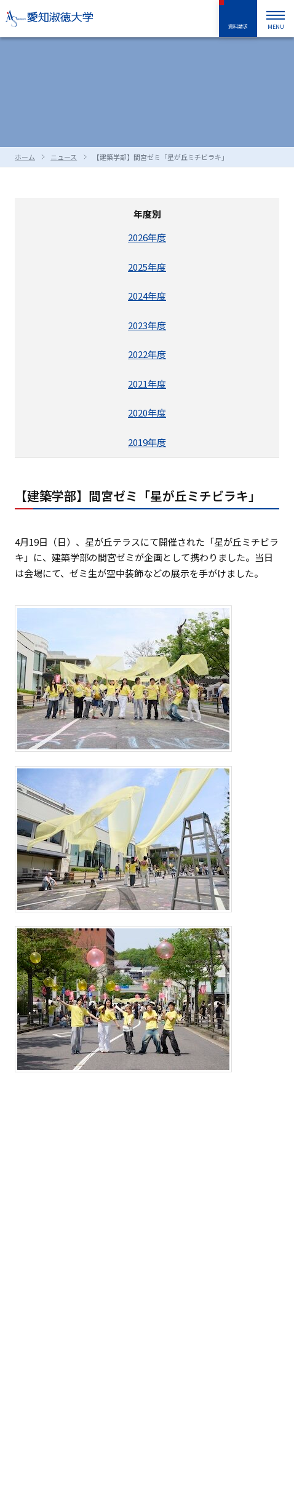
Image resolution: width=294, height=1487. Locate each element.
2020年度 (147, 412)
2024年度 (147, 295)
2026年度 (147, 237)
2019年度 (147, 442)
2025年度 (147, 266)
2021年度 (147, 383)
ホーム (25, 157)
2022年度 (147, 354)
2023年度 (147, 325)
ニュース (63, 157)
